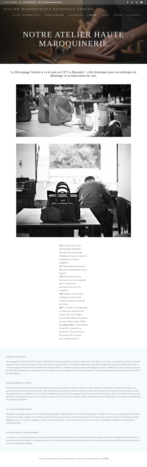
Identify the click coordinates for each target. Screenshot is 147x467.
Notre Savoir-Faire (54, 15)
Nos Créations (75, 15)
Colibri (106, 460)
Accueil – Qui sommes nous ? (26, 15)
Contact (105, 15)
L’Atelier (91, 15)
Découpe (118, 15)
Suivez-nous (133, 15)
